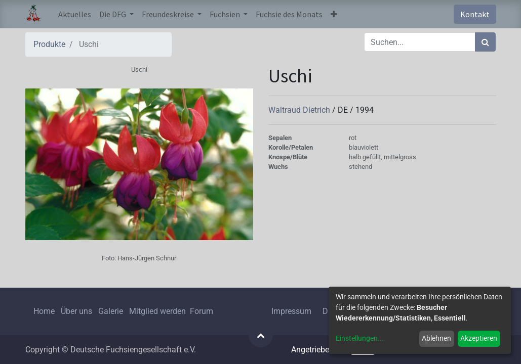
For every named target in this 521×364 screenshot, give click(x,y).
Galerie (110, 311)
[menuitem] (74, 14)
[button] (334, 14)
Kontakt (475, 14)
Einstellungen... (360, 338)
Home (44, 311)
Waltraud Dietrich (300, 110)
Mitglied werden (158, 311)
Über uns (76, 311)
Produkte (49, 44)
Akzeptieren (478, 338)
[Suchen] (485, 42)
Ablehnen (436, 338)
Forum (201, 311)
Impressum (291, 311)
